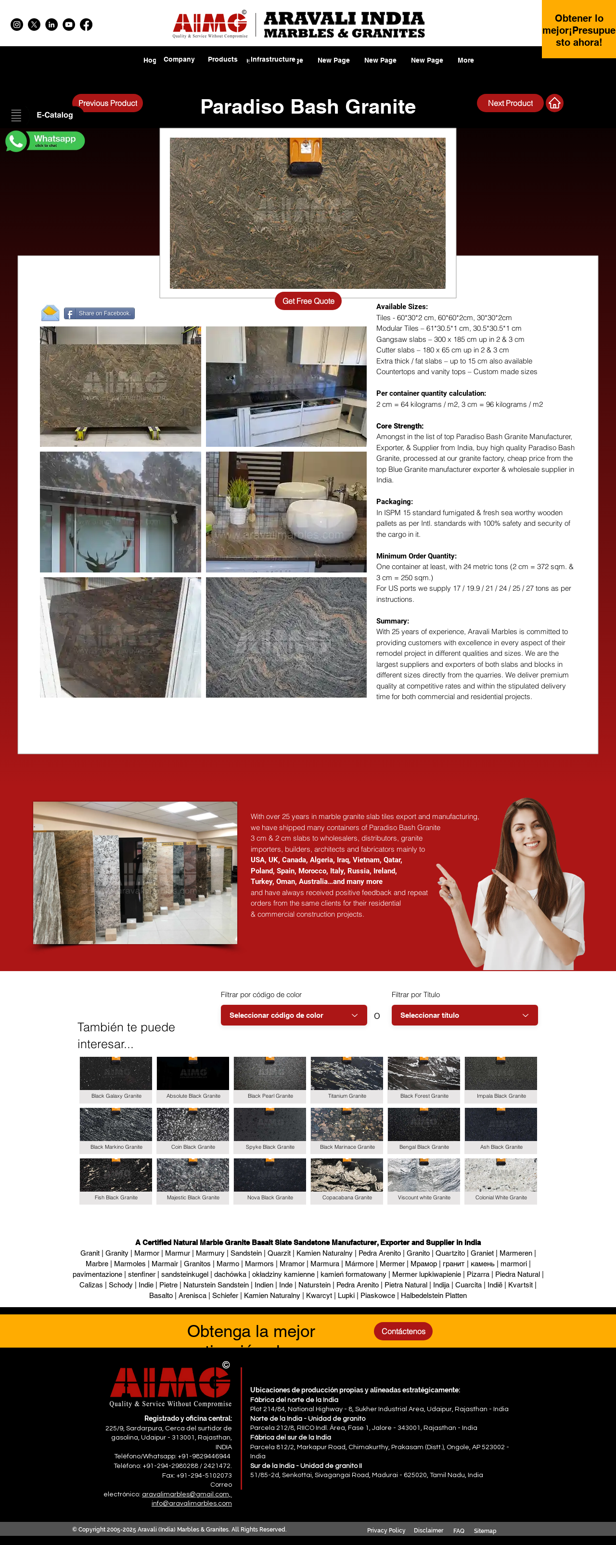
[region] (223, 65)
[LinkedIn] (51, 24)
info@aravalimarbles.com (192, 1503)
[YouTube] (69, 24)
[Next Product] (510, 103)
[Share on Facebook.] (99, 313)
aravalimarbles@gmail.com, (187, 1494)
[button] (44, 116)
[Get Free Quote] (308, 301)
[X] (34, 24)
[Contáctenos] (403, 1331)
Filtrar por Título (416, 994)
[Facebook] (86, 24)
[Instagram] (17, 24)
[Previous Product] (107, 103)
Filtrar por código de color (261, 994)
